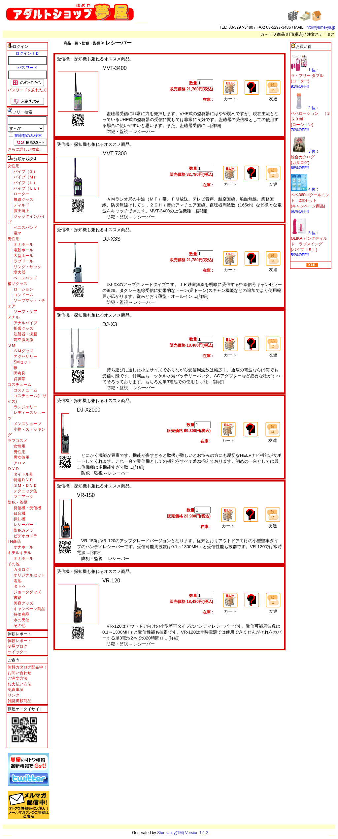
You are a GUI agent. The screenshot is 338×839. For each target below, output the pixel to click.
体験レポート (19, 640)
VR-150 (86, 495)
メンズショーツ (27, 423)
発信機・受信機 (27, 508)
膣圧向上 (21, 210)
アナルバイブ (25, 323)
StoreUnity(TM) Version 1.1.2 (182, 832)
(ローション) (302, 124)
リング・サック (27, 266)
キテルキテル (19, 552)
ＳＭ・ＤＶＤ (25, 485)
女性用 (13, 166)
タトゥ (19, 586)
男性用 (13, 238)
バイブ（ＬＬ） (27, 188)
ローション (23, 289)
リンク (13, 695)
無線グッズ (23, 199)
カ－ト (266, 34)
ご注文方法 (17, 678)
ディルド (21, 205)
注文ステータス (321, 34)
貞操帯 (19, 379)
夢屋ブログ (17, 646)
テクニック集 (25, 491)
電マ (17, 233)
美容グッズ (23, 603)
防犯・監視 (17, 502)
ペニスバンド (25, 227)
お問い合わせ (19, 672)
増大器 (19, 272)
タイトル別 (23, 474)
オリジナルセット (29, 575)
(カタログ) (300, 162)
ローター (21, 194)
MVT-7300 (114, 153)
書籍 (17, 597)
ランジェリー (25, 407)
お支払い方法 (19, 684)
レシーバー (23, 524)
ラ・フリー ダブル (307, 75)
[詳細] (215, 125)
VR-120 (111, 580)
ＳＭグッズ (23, 351)
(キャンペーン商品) (308, 206)
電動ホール (23, 250)
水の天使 (21, 620)
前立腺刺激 (23, 339)
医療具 (19, 373)
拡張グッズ (23, 328)
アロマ (19, 463)
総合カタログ (303, 157)
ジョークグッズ (27, 592)
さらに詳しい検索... (25, 149)
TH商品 (14, 541)
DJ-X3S (111, 239)
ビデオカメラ (25, 536)
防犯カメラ (23, 530)
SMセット (22, 362)
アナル (13, 317)
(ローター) (300, 81)
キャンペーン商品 (29, 608)
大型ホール (23, 255)
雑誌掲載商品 (19, 701)
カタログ (21, 569)
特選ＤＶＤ (23, 480)
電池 (17, 580)
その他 (13, 564)
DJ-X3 (109, 324)
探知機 (19, 519)
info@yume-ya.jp (320, 27)
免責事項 (15, 689)
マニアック (23, 496)
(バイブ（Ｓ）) (304, 249)
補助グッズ (17, 283)
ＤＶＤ (13, 468)
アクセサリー (25, 356)
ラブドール (23, 261)
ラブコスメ (17, 440)
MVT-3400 (114, 68)
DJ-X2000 (88, 410)
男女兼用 (21, 457)
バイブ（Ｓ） (25, 171)
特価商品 (21, 614)
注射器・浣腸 (25, 334)
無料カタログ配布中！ (27, 667)
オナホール (23, 244)
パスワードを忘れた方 (27, 90)
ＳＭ (12, 345)
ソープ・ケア (25, 311)
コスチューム (19, 384)
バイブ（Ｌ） (25, 182)
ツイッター (17, 652)
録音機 (19, 513)
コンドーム (23, 295)
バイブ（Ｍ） (25, 177)
